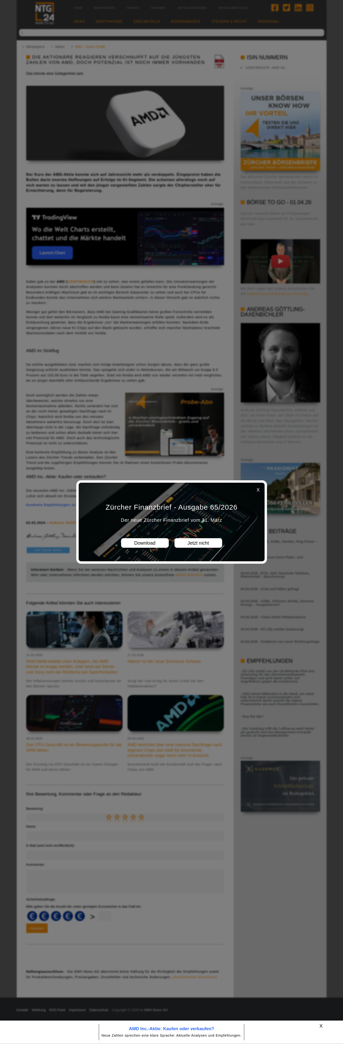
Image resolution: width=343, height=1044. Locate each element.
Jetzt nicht (198, 543)
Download (144, 543)
